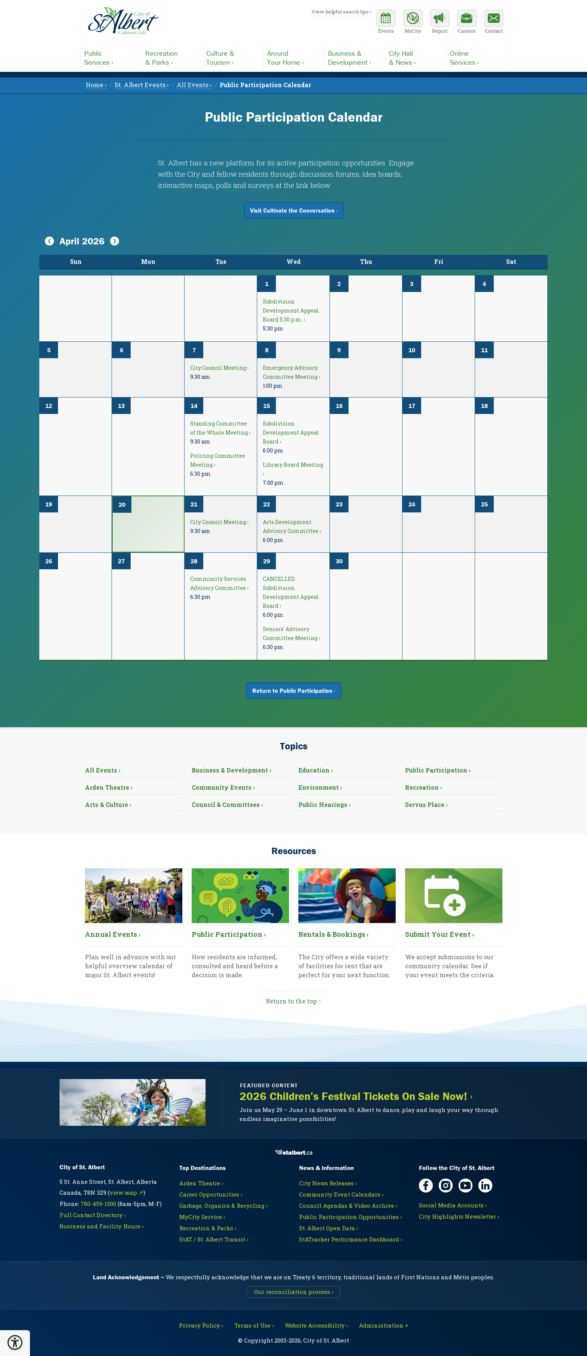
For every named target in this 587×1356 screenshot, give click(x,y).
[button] (15, 1342)
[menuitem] (265, 85)
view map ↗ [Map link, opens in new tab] (126, 1192)
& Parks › (171, 58)
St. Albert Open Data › (328, 1228)
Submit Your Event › (439, 934)
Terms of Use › (254, 1325)
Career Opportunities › (210, 1194)
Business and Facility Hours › (101, 1226)
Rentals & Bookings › (333, 934)
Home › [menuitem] (96, 85)
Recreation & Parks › (207, 1228)
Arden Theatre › (109, 787)
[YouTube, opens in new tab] (465, 1185)
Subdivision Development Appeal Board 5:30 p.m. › (291, 310)
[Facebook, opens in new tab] (426, 1185)
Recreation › (423, 787)
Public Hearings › (324, 804)
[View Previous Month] (49, 241)
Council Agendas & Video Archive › (348, 1205)
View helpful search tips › (341, 11)
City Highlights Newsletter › (459, 1216)
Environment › (320, 787)
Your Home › (293, 58)
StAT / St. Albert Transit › (213, 1239)
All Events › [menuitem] (194, 85)
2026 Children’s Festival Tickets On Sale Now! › (356, 1096)
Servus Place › (426, 804)
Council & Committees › (227, 804)
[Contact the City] (494, 22)
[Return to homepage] (123, 21)
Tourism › (232, 58)
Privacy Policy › (201, 1325)
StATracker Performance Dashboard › (350, 1239)
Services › (110, 58)
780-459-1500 (98, 1203)
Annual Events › (112, 934)
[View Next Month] (114, 241)
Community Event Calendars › (341, 1194)
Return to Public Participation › (293, 690)
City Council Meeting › (219, 367)
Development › (354, 58)
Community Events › (223, 787)
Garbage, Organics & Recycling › (223, 1205)
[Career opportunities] (467, 22)
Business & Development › (231, 770)
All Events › (103, 770)
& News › (415, 58)
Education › (315, 770)
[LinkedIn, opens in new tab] (485, 1185)
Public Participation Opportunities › (350, 1217)
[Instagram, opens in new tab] (446, 1185)
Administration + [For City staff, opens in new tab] (383, 1325)
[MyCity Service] (413, 22)
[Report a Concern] (440, 22)
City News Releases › (328, 1183)
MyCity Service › (202, 1217)
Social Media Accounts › (453, 1205)
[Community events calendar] (386, 22)
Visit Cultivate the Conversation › (293, 210)
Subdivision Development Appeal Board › (291, 432)
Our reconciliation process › (293, 1291)
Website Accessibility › (316, 1325)
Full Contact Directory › (93, 1215)
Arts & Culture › (108, 804)
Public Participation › (438, 770)
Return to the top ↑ (293, 1001)
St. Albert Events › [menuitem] (142, 85)
